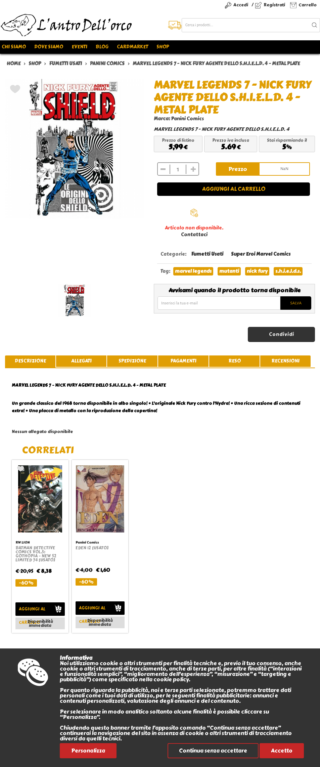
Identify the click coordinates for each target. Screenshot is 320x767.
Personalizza (88, 751)
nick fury (257, 271)
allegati (81, 361)
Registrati (274, 5)
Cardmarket (132, 46)
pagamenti (183, 361)
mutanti (229, 271)
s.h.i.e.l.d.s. (288, 271)
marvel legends (193, 271)
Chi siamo (14, 46)
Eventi (79, 46)
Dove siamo (48, 46)
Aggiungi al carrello (233, 189)
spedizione (132, 361)
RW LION (22, 542)
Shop (162, 46)
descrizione (30, 361)
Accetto (281, 751)
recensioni (285, 361)
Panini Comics (187, 118)
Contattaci (194, 234)
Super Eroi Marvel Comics (260, 254)
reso (234, 361)
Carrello (308, 5)
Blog (102, 46)
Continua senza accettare (213, 751)
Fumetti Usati (207, 254)
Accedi (240, 5)
